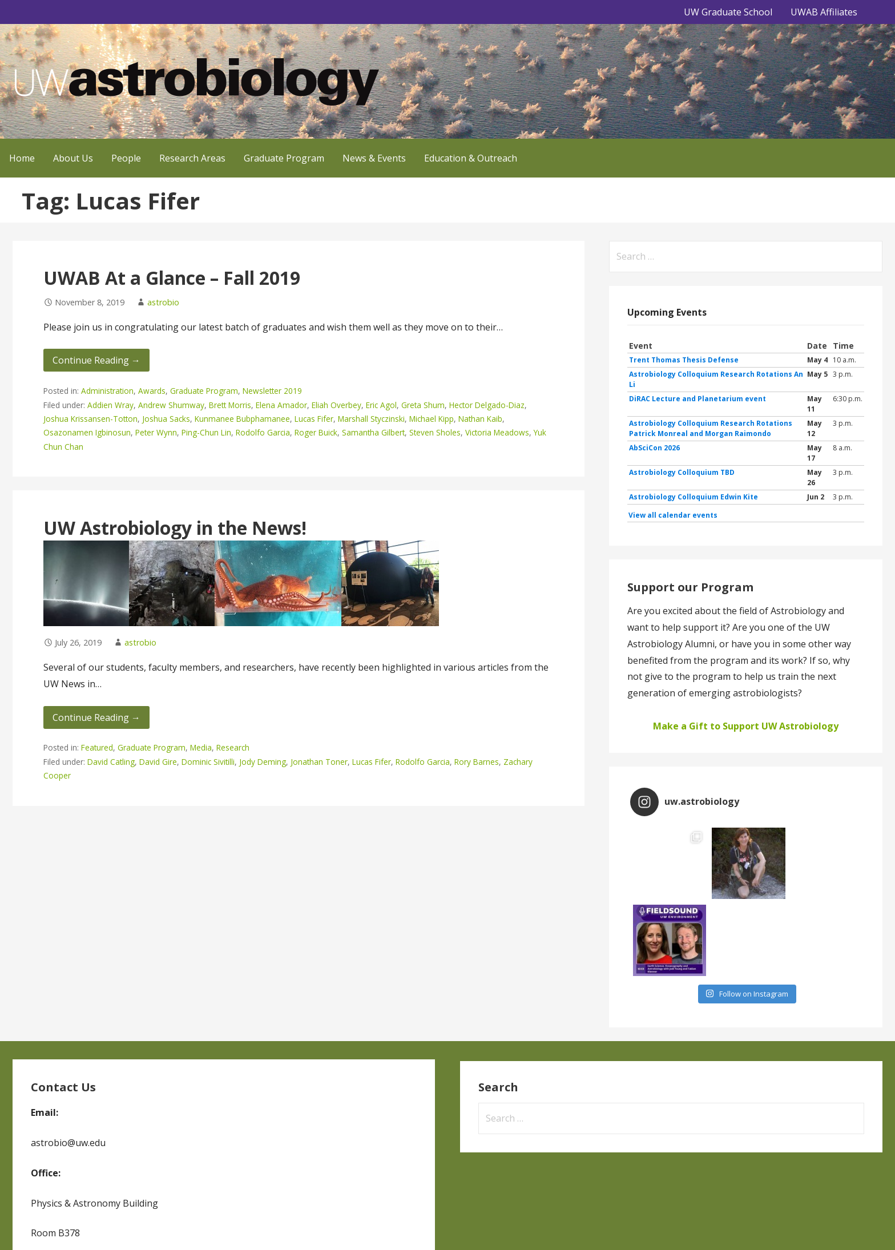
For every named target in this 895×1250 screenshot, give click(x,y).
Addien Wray (110, 405)
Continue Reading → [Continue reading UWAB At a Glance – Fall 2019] (96, 360)
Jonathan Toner (319, 761)
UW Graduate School (728, 12)
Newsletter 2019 (272, 390)
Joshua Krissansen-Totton (90, 418)
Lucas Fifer (314, 418)
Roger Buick (316, 432)
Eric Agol (381, 405)
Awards (152, 390)
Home (22, 158)
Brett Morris (230, 405)
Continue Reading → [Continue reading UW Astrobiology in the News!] (96, 717)
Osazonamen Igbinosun (87, 432)
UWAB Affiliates (824, 12)
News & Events (374, 158)
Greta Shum (423, 405)
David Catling (111, 761)
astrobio (163, 302)
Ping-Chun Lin (206, 432)
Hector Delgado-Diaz (487, 405)
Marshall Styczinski (371, 418)
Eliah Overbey (336, 405)
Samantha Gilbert (373, 432)
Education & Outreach (470, 158)
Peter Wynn (156, 432)
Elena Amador (281, 405)
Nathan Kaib (480, 418)
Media (201, 747)
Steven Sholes (435, 432)
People (126, 158)
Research (232, 747)
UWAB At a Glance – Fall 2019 (171, 277)
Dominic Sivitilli (208, 761)
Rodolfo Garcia (263, 432)
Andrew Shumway (171, 405)
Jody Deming (262, 761)
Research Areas (192, 158)
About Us (73, 158)
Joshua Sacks (166, 418)
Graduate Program (284, 158)
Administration (107, 390)
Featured (97, 747)
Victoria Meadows (497, 432)
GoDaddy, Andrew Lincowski (376, 1225)
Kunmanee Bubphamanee (242, 418)
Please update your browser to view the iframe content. (745, 430)
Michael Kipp (431, 418)
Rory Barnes (476, 761)
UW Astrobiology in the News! (175, 527)
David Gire (158, 761)
